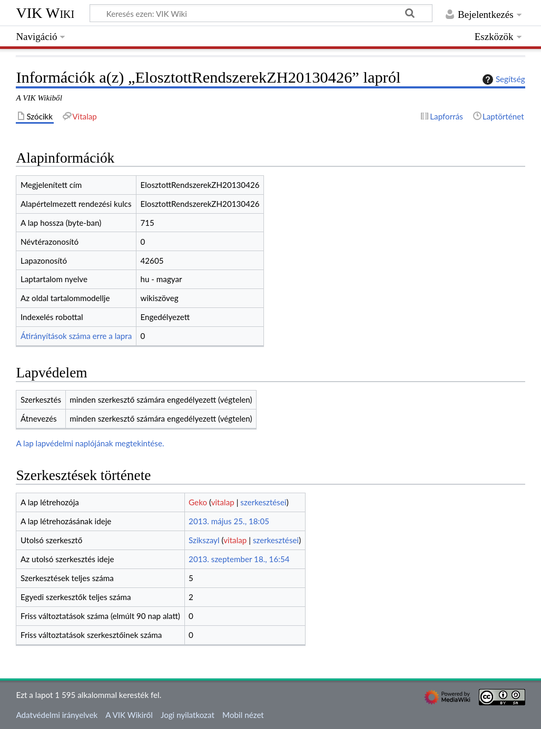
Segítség (502, 79)
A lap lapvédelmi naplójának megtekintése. (90, 443)
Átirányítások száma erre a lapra (76, 336)
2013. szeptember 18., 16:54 (239, 559)
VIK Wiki (45, 13)
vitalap (222, 502)
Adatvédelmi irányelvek (56, 715)
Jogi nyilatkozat (187, 715)
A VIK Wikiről (128, 715)
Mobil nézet (243, 715)
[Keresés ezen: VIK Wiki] (261, 13)
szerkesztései (263, 502)
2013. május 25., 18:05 (229, 521)
